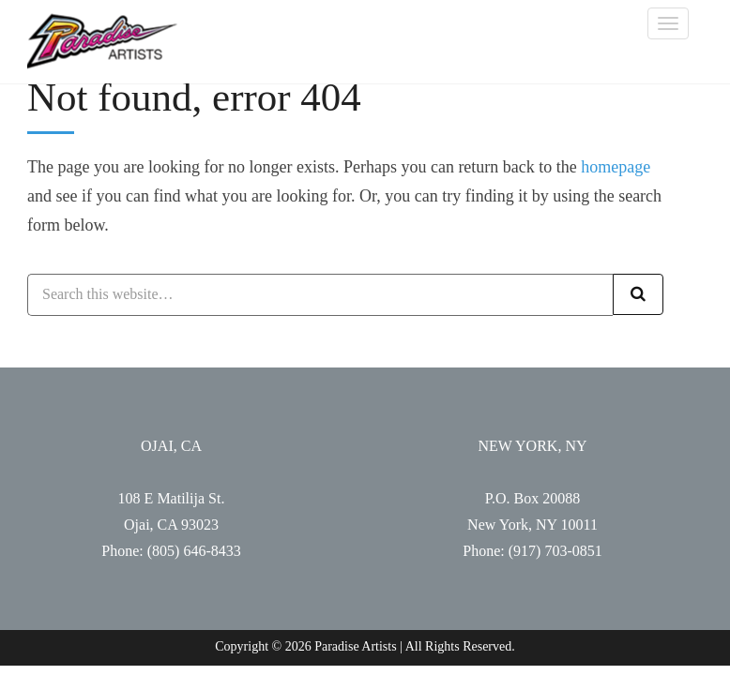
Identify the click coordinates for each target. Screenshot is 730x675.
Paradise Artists (102, 41)
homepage (615, 167)
